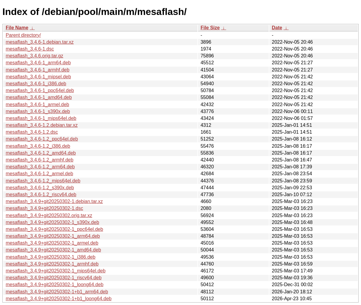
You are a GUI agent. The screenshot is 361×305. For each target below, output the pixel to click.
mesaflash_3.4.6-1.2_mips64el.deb (43, 180)
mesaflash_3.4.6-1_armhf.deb (38, 69)
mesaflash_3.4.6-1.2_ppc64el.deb (42, 138)
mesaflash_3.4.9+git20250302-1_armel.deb (52, 242)
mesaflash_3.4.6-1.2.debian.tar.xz (42, 125)
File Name (17, 27)
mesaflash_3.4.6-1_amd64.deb (39, 97)
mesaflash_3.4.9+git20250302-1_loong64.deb (54, 284)
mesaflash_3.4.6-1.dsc (30, 48)
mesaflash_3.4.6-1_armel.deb (37, 104)
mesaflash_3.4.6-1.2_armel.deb (39, 173)
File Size (210, 27)
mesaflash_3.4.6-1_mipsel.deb (38, 76)
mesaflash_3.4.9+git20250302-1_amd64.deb (53, 249)
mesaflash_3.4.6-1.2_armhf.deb (39, 159)
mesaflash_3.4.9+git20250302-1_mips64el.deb (55, 270)
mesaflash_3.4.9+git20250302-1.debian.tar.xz (54, 201)
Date (277, 27)
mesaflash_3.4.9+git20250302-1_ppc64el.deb (54, 229)
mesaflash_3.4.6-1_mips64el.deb (41, 118)
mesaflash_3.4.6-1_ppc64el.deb (40, 90)
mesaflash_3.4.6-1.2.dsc (32, 132)
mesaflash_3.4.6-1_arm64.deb (38, 62)
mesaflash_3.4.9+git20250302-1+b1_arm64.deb (57, 291)
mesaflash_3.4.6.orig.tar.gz (34, 55)
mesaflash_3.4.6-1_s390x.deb (38, 111)
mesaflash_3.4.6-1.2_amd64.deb (41, 152)
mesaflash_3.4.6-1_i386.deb (36, 83)
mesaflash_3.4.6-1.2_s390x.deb (40, 187)
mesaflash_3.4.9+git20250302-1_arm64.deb (53, 236)
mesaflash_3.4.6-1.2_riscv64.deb (41, 194)
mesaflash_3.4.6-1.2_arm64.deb (40, 166)
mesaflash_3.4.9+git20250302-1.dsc (44, 208)
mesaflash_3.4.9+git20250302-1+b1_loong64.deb (58, 298)
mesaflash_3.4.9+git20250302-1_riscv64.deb (54, 277)
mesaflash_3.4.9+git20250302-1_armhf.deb (52, 263)
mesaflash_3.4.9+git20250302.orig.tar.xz (49, 215)
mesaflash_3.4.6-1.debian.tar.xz (40, 42)
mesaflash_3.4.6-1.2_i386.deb (38, 146)
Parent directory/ (23, 35)
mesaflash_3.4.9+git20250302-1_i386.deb (50, 257)
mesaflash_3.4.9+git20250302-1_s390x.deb (52, 222)
